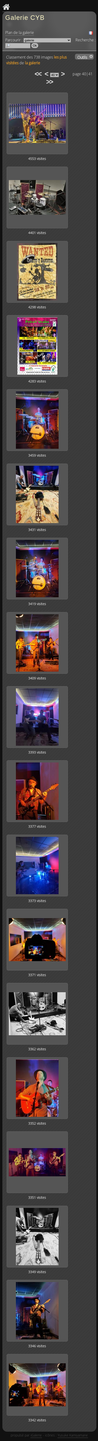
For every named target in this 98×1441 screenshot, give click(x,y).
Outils (82, 57)
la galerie (32, 63)
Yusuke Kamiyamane (73, 1435)
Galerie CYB (25, 17)
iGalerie (36, 1435)
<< (38, 74)
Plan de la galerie (19, 32)
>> (49, 82)
